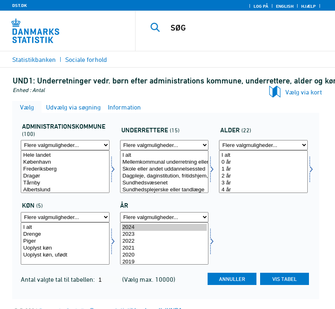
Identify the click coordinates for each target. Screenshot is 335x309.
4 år (263, 189)
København (65, 162)
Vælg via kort (303, 92)
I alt (164, 155)
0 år (263, 162)
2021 (164, 248)
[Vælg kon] (65, 243)
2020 (164, 255)
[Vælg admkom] (65, 171)
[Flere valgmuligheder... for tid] (164, 217)
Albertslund (65, 189)
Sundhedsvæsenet (164, 183)
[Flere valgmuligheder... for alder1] (263, 145)
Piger (65, 241)
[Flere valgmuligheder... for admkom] (65, 145)
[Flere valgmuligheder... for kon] (65, 217)
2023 (164, 234)
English (284, 6)
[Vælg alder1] (263, 171)
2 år (263, 176)
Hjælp (308, 6)
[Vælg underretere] (164, 171)
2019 (164, 262)
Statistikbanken (34, 59)
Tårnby (65, 183)
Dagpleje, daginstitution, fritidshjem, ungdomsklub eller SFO (164, 176)
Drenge (65, 234)
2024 (164, 227)
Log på (261, 6)
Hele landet (65, 155)
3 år (263, 183)
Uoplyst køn (65, 248)
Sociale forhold (86, 59)
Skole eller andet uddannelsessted (164, 169)
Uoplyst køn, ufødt (65, 255)
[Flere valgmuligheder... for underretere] (164, 145)
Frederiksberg (65, 169)
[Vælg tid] (164, 243)
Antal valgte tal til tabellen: (58, 279)
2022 (164, 241)
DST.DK (19, 5)
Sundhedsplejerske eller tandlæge (164, 189)
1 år (263, 169)
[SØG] (246, 28)
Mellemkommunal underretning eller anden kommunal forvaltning (164, 162)
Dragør (65, 176)
